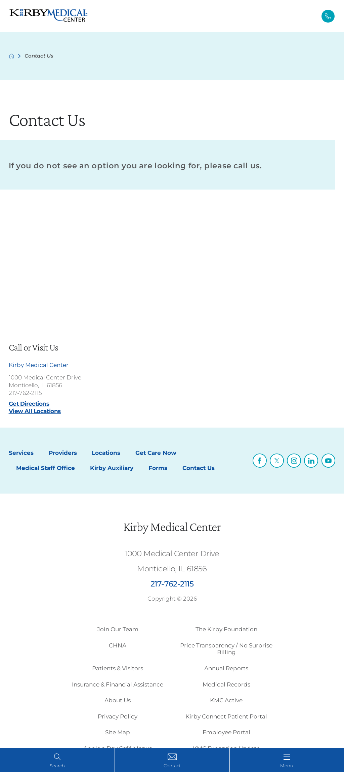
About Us (117, 700)
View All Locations (35, 411)
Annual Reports (226, 668)
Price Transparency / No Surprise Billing (226, 649)
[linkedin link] (311, 461)
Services (21, 452)
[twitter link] (277, 461)
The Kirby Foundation (226, 629)
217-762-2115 (25, 393)
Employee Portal (226, 732)
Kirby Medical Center (172, 526)
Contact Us (198, 468)
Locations (106, 452)
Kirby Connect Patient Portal (226, 716)
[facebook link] (260, 461)
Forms (157, 468)
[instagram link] (294, 461)
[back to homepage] (11, 56)
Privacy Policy (117, 716)
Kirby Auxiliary (111, 468)
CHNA (117, 645)
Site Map (117, 732)
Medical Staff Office (45, 468)
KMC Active (226, 700)
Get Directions (29, 403)
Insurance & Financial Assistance (117, 684)
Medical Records (226, 684)
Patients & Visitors (117, 668)
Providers (63, 452)
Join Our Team (117, 629)
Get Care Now (155, 452)
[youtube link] (328, 461)
